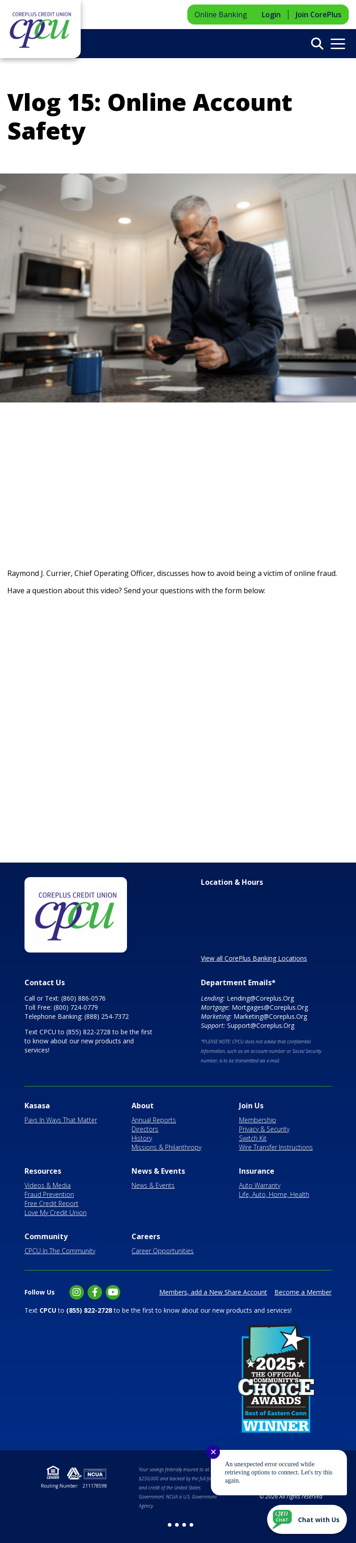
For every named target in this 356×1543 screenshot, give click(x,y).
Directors (145, 1129)
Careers (146, 1236)
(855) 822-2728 (88, 1031)
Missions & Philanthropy (166, 1147)
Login (271, 15)
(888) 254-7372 (106, 1016)
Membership (257, 1120)
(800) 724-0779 (76, 1007)
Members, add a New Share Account (213, 1292)
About (143, 1106)
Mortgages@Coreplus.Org (270, 1007)
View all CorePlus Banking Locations (254, 958)
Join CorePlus (318, 15)
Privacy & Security (264, 1129)
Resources (42, 1171)
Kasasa (37, 1106)
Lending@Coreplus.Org (260, 998)
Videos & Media (47, 1185)
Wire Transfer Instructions (276, 1147)
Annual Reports (154, 1120)
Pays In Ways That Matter (60, 1120)
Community (46, 1236)
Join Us (251, 1106)
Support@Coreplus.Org (260, 1025)
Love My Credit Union (55, 1212)
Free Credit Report (51, 1203)
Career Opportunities (163, 1250)
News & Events (158, 1171)
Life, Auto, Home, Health (274, 1194)
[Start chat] (307, 1519)
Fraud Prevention (49, 1194)
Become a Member (303, 1292)
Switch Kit (253, 1138)
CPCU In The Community (59, 1250)
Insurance (256, 1171)
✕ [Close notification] (213, 1452)
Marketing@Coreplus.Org (270, 1016)
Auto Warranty (259, 1185)
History (142, 1138)
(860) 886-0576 (83, 998)
